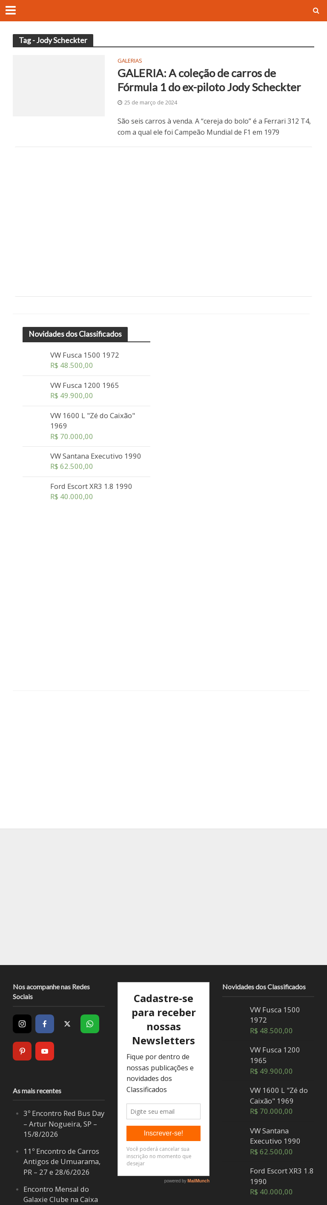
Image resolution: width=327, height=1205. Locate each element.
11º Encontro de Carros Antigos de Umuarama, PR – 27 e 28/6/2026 (61, 1161)
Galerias (130, 61)
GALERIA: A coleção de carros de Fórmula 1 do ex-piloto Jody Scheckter (209, 80)
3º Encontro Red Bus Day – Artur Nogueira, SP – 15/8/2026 (63, 1123)
